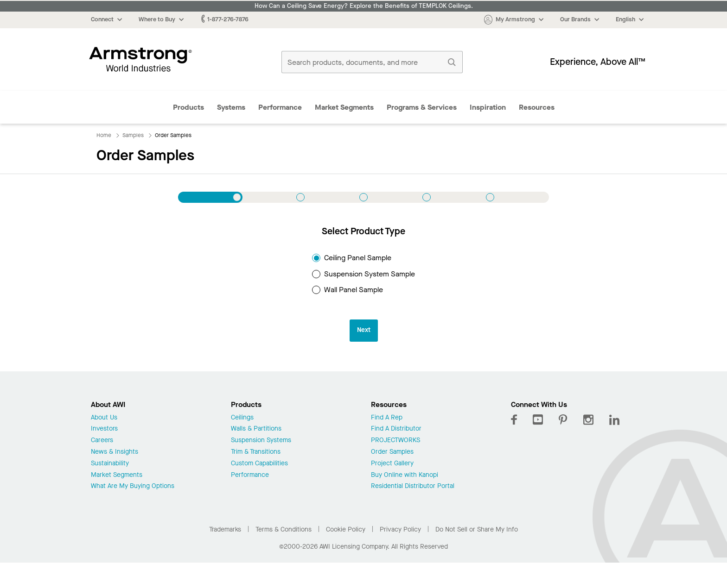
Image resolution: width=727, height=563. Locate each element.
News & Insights (114, 452)
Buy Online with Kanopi (404, 475)
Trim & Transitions (256, 452)
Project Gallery (392, 464)
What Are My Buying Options (132, 486)
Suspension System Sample (363, 274)
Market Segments (344, 107)
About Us (104, 418)
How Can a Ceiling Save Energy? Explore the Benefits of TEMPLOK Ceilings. (364, 6)
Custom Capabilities (259, 464)
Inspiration (488, 107)
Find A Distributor (396, 429)
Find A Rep (386, 418)
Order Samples (392, 452)
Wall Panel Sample (347, 289)
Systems (231, 107)
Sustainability (110, 464)
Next (363, 329)
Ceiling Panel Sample (351, 258)
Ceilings (242, 418)
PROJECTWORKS (395, 440)
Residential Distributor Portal (412, 486)
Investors (104, 429)
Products (188, 107)
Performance (280, 107)
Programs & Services (422, 107)
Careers (102, 440)
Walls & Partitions (256, 429)
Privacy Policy (400, 529)
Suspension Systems (261, 440)
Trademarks (225, 529)
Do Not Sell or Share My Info (476, 529)
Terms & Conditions (283, 529)
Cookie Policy (345, 529)
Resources (537, 107)
